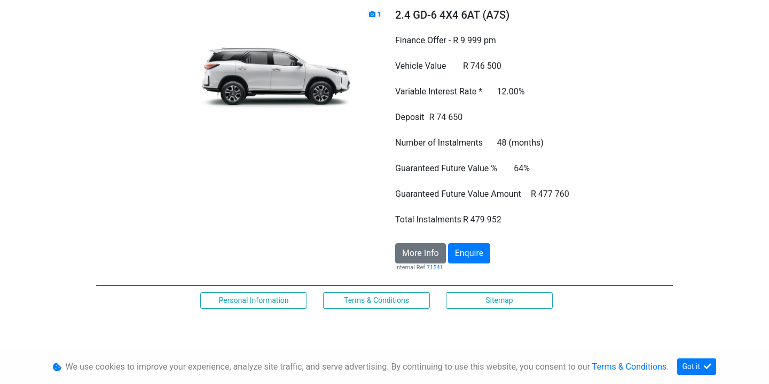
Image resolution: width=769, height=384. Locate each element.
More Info (420, 253)
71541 (435, 267)
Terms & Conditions (376, 300)
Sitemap (499, 300)
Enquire (469, 253)
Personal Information (253, 300)
